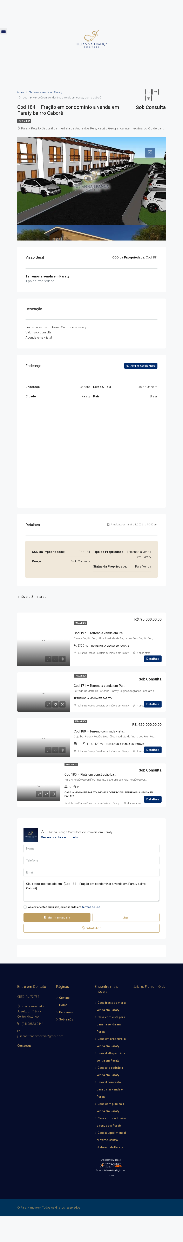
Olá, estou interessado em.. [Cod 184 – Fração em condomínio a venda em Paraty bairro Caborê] (91, 891)
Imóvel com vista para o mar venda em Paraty (111, 1089)
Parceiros (66, 1012)
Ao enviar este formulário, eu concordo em (61, 907)
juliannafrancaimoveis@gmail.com (40, 1036)
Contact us (24, 1045)
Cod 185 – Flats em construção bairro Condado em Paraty (106, 774)
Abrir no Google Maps (141, 365)
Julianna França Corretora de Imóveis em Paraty (103, 653)
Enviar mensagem (57, 917)
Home (63, 1005)
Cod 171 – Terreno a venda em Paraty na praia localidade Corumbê (121, 686)
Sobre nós (66, 1019)
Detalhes (152, 659)
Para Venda (24, 121)
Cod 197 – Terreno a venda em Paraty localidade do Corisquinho (120, 633)
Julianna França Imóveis (149, 986)
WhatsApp (91, 928)
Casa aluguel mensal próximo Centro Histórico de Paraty (111, 1140)
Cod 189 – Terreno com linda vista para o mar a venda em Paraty (120, 731)
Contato (64, 997)
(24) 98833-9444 (32, 1023)
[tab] (150, 153)
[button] (3, 31)
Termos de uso (91, 907)
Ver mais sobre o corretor (60, 837)
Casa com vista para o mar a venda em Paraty (111, 1024)
